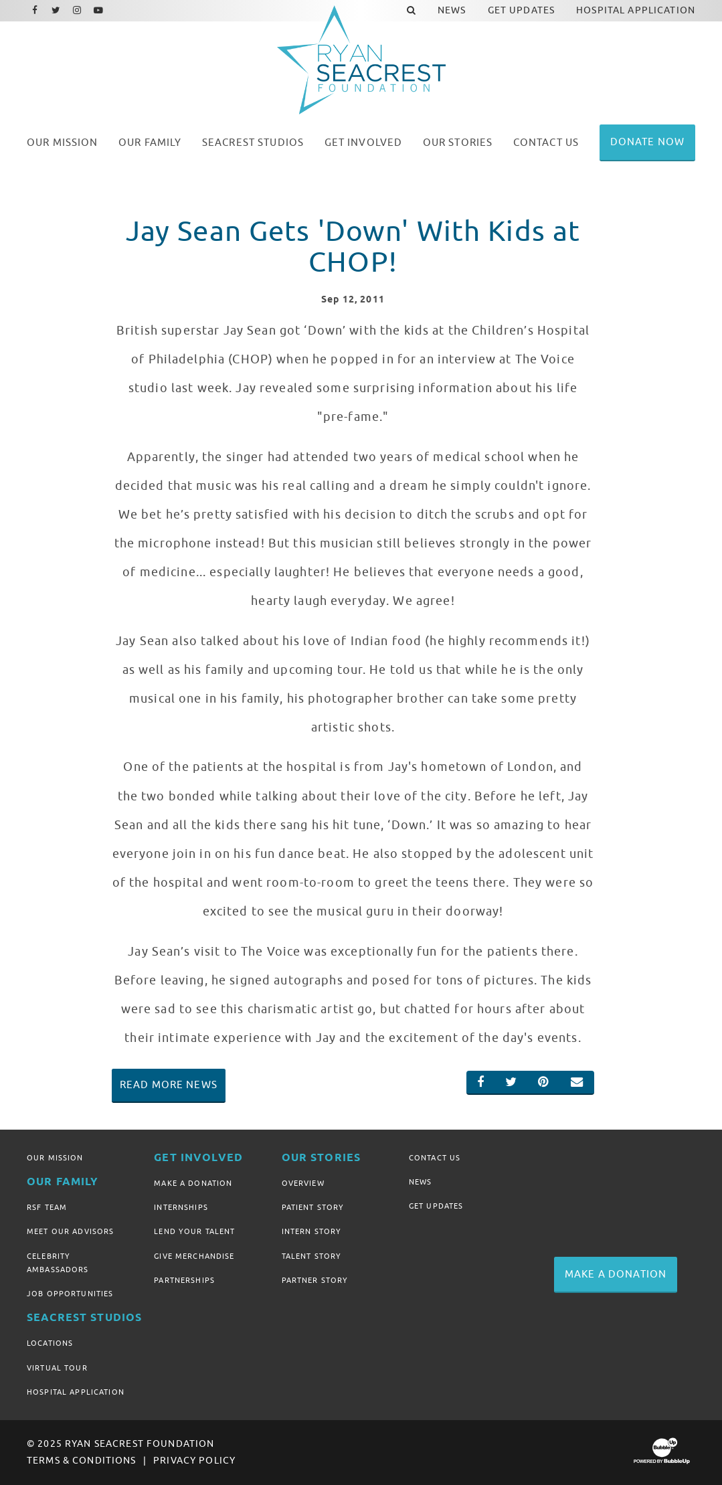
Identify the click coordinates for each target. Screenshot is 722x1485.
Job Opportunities (70, 1293)
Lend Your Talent (194, 1231)
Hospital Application (75, 1392)
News (420, 1182)
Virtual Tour (57, 1368)
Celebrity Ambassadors (58, 1262)
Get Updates (436, 1206)
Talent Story (312, 1256)
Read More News (168, 1084)
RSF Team (47, 1207)
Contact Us (434, 1157)
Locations (50, 1343)
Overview (303, 1183)
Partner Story (315, 1280)
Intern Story (312, 1231)
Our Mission (55, 1157)
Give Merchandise (194, 1256)
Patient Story (313, 1207)
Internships (181, 1207)
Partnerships (184, 1280)
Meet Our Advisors (70, 1231)
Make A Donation (193, 1183)
